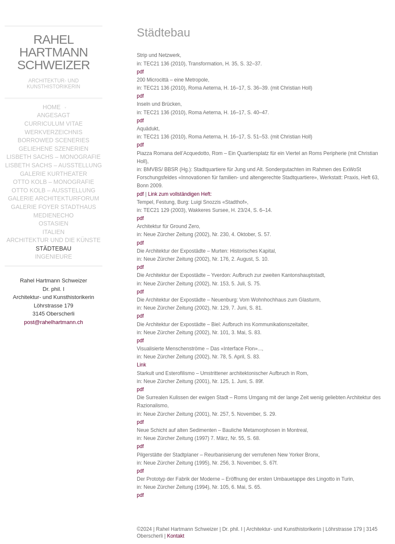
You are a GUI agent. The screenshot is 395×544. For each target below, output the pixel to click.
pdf (140, 72)
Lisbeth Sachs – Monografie (53, 156)
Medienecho (54, 215)
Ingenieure (53, 256)
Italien (53, 231)
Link (141, 365)
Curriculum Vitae (53, 123)
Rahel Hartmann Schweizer (53, 52)
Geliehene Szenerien (53, 148)
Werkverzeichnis (53, 132)
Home (52, 107)
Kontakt (175, 536)
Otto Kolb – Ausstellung (53, 190)
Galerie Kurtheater (53, 173)
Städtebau (53, 248)
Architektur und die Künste (53, 240)
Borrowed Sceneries (54, 140)
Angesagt (53, 115)
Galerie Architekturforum (53, 198)
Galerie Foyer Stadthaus (53, 206)
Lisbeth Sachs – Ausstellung (53, 165)
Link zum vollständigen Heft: (180, 194)
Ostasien (53, 223)
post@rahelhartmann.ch (53, 322)
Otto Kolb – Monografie (53, 181)
